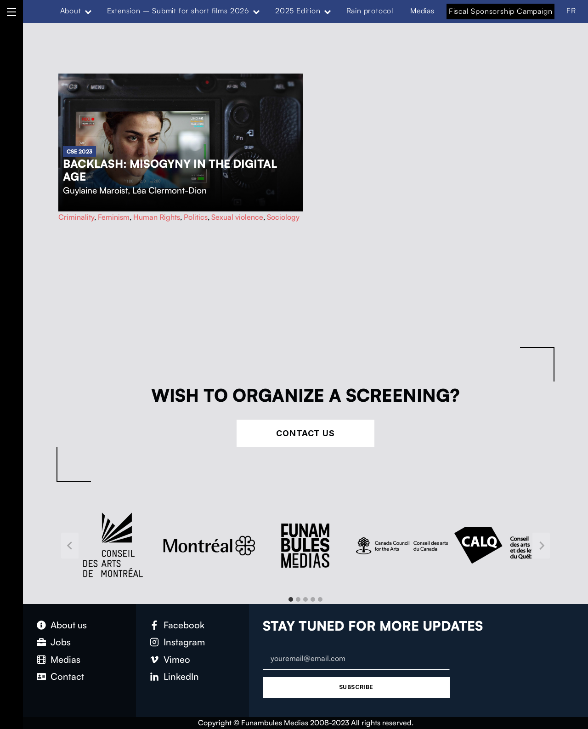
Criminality (76, 217)
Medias (422, 10)
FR (571, 10)
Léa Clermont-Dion (169, 190)
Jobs (61, 642)
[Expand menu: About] (88, 11)
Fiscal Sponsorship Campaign (501, 11)
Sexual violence (237, 217)
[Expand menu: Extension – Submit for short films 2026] (256, 11)
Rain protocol (370, 10)
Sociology (283, 217)
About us (69, 625)
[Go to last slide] (70, 545)
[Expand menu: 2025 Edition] (327, 11)
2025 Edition (298, 10)
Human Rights (156, 217)
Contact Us (305, 433)
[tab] (290, 599)
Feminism (114, 217)
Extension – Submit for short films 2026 (178, 10)
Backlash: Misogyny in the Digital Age (170, 170)
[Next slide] (541, 545)
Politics (196, 217)
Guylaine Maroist (95, 190)
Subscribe (356, 686)
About (70, 10)
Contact (67, 676)
